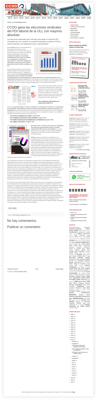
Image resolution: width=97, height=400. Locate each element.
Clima (70, 242)
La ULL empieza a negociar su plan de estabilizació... (80, 349)
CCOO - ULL (74, 212)
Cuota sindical (86, 253)
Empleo (87, 257)
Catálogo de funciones (85, 238)
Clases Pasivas (86, 240)
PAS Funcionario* (75, 34)
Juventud (86, 270)
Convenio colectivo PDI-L (82, 250)
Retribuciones (78, 298)
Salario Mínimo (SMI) (76, 300)
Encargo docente (73, 259)
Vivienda (76, 307)
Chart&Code (80, 240)
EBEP (84, 256)
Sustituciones (72, 304)
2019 (72, 329)
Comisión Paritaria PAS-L (82, 242)
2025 (72, 316)
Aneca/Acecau (86, 233)
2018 (72, 331)
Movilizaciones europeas (84, 274)
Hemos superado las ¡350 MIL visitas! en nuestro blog (83, 105)
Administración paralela (84, 232)
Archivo (70, 235)
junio (73, 364)
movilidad (76, 274)
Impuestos (81, 265)
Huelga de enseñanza (80, 263)
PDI (88, 281)
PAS (76, 281)
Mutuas (70, 277)
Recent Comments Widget (84, 149)
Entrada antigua (59, 269)
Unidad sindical (85, 306)
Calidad (88, 236)
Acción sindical (73, 230)
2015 (72, 337)
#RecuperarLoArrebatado (75, 229)
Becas (76, 236)
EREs (78, 259)
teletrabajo (87, 304)
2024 (72, 318)
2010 (72, 382)
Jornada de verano (85, 267)
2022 (72, 322)
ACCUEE (88, 230)
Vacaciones (71, 307)
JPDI (79, 268)
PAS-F (80, 281)
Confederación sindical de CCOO (78, 220)
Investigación (73, 267)
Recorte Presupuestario (79, 292)
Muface (84, 276)
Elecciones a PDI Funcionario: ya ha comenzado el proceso (84, 87)
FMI (84, 262)
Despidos (79, 254)
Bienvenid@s (74, 28)
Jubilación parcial (73, 270)
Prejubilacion (72, 287)
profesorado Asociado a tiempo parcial (79, 289)
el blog (88, 256)
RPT (85, 298)
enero (73, 375)
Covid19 (71, 253)
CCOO (13, 215)
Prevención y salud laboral (83, 288)
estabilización (83, 259)
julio (73, 362)
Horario (71, 263)
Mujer (88, 276)
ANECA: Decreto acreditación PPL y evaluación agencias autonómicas (83, 96)
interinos (87, 265)
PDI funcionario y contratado (77, 38)
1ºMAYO (88, 229)
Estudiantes (81, 260)
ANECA (79, 233)
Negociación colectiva (79, 278)
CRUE (76, 253)
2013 (72, 377)
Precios (88, 286)
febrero (74, 373)
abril (73, 368)
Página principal (74, 25)
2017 (72, 333)
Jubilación (87, 268)
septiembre (74, 358)
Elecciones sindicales (20, 215)
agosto (73, 360)
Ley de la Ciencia (81, 271)
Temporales (72, 306)
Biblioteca (81, 236)
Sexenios (71, 301)
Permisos (87, 283)
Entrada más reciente (13, 269)
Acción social (82, 230)
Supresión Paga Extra (83, 303)
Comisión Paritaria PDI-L (75, 244)
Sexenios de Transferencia (83, 301)
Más (85, 92)
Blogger (73, 392)
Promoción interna (74, 291)
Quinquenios (83, 291)
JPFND (82, 268)
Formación (88, 262)
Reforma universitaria (75, 296)
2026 (72, 314)
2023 (72, 320)
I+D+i (76, 265)
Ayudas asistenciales (79, 235)
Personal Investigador (75, 285)
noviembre (74, 343)
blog (84, 236)
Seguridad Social (85, 300)
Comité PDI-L (78, 245)
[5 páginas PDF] (28, 117)
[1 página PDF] (25, 115)
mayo (73, 366)
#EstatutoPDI (87, 227)
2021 (72, 325)
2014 (72, 339)
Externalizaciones (78, 262)
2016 (72, 335)
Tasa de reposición (80, 304)
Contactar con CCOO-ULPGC (78, 26)
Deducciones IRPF (73, 254)
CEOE (76, 240)
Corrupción (87, 251)
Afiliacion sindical (72, 233)
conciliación (78, 247)
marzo (73, 371)
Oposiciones (84, 279)
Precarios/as (80, 286)
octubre (74, 356)
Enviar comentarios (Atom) (20, 271)
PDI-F (70, 283)
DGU (84, 254)
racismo (88, 291)
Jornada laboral (73, 268)
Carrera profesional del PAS (74, 238)
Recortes (72, 294)
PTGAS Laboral (74, 36)
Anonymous (72, 118)
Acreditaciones (73, 232)
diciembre (74, 341)
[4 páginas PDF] (22, 121)
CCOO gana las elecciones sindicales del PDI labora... (79, 346)
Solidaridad (72, 303)
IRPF (79, 267)
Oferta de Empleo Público (79, 278)
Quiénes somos (74, 30)
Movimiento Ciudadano (75, 276)
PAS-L (85, 281)
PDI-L (27, 215)
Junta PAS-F (80, 270)
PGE (84, 285)
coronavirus (81, 251)
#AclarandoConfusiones (74, 227)
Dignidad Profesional (77, 256)
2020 (72, 327)
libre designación (82, 273)
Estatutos (76, 260)
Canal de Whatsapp (75, 32)
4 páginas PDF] (31, 119)
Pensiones (81, 283)
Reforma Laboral (84, 294)
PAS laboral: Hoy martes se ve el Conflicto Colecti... (80, 353)
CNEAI (73, 242)
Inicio (37, 269)
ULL (30, 215)
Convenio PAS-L (73, 251)
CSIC (80, 253)
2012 (72, 380)
